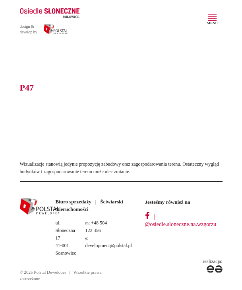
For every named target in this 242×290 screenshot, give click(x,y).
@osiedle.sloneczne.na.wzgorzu (181, 224)
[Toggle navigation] (212, 20)
